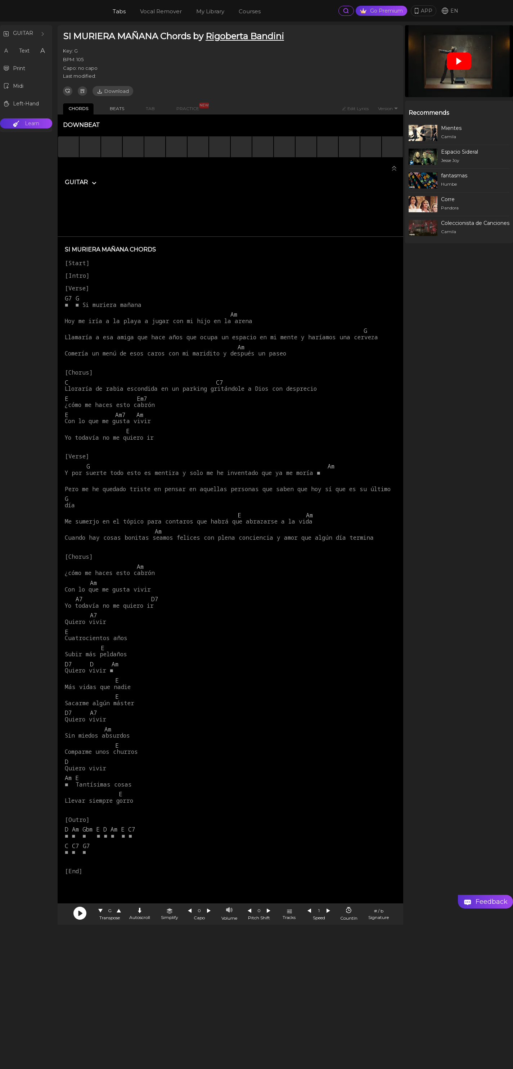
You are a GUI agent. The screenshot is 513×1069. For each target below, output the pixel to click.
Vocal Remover (161, 11)
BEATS (117, 108)
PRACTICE (190, 107)
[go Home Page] (75, 11)
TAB (150, 108)
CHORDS (78, 108)
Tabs (119, 11)
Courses (250, 11)
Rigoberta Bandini (245, 36)
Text (24, 50)
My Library (210, 11)
